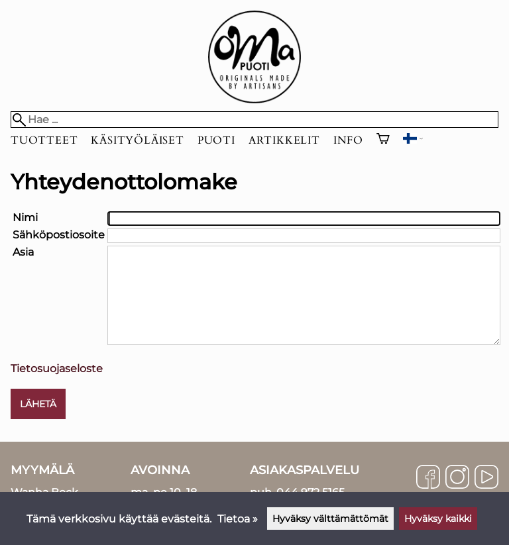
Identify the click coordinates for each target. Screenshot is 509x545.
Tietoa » (237, 519)
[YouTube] (486, 478)
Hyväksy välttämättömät (330, 518)
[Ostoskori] (383, 140)
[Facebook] (428, 478)
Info (348, 140)
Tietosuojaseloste (57, 368)
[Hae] (254, 119)
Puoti (216, 140)
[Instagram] (457, 478)
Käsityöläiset (137, 140)
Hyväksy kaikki (438, 518)
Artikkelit (284, 140)
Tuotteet (44, 140)
